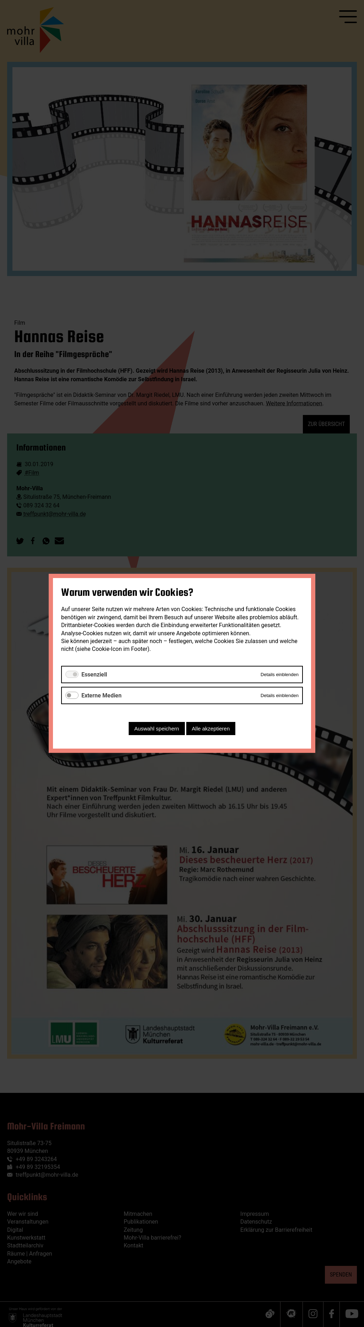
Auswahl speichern (156, 729)
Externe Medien (101, 695)
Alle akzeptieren (211, 729)
